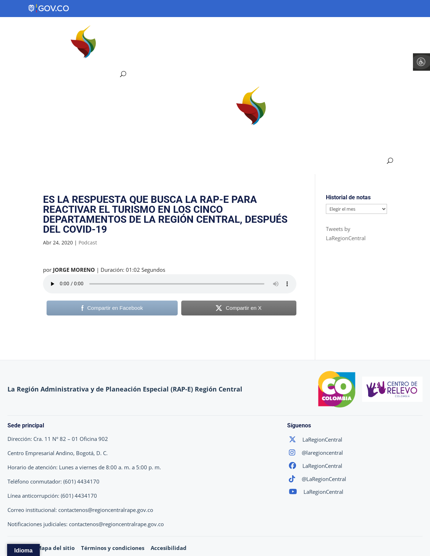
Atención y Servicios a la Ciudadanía (159, 57)
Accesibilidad (169, 547)
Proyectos (258, 30)
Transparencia (308, 30)
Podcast (88, 242)
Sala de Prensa (405, 30)
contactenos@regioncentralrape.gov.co (105, 509)
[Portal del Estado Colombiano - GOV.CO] (49, 8)
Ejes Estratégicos (199, 30)
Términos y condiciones (112, 547)
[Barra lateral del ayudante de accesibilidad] (421, 61)
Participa (356, 30)
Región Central (133, 30)
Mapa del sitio (56, 547)
